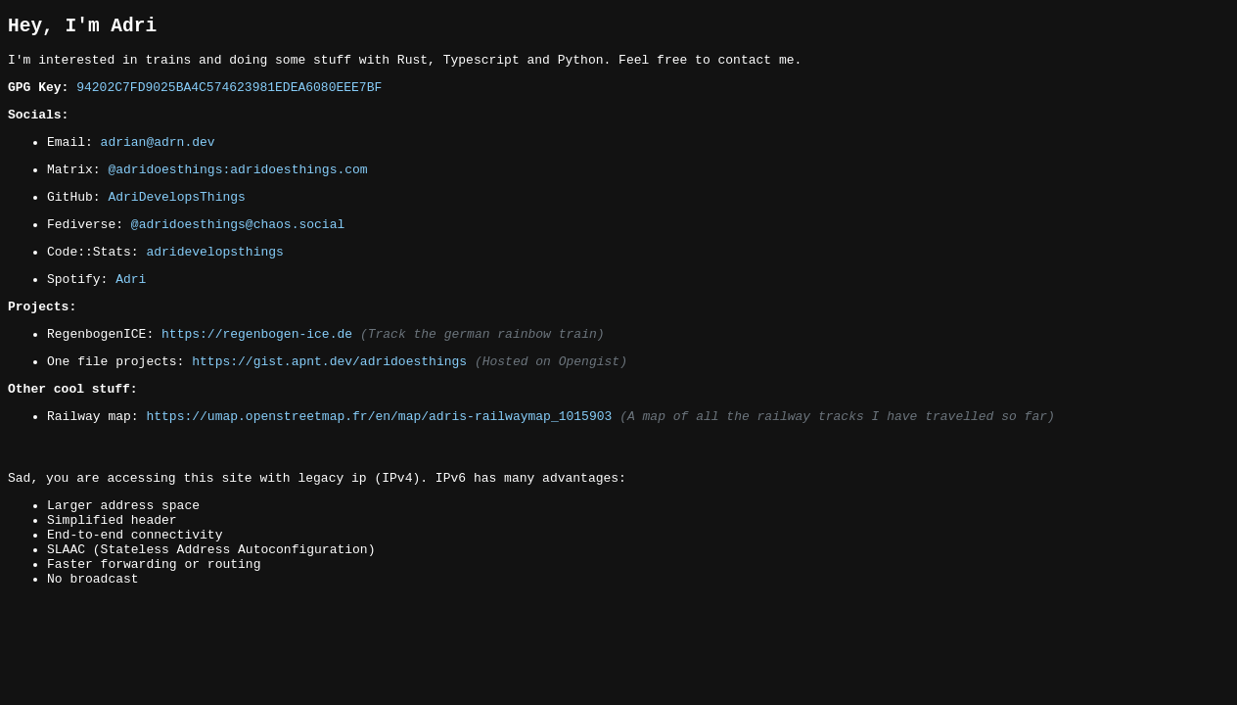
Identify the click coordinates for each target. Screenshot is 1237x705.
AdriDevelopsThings (176, 218)
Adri (130, 309)
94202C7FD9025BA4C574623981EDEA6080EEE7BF (229, 97)
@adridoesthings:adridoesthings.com (237, 188)
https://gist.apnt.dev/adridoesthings (329, 400)
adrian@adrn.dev (158, 157)
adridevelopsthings (214, 279)
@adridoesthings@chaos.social (237, 249)
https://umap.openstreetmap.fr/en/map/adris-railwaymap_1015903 (379, 461)
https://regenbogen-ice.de (256, 370)
